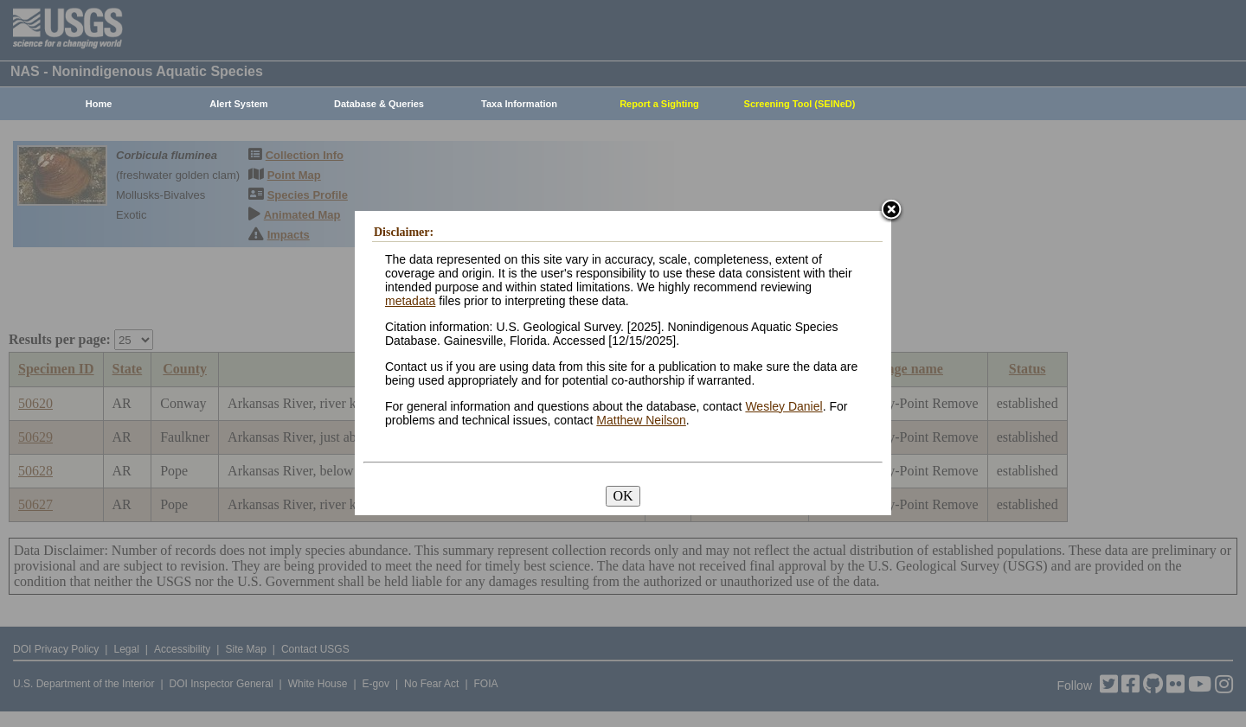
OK (623, 495)
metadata (410, 301)
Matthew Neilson (641, 420)
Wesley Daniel (783, 406)
